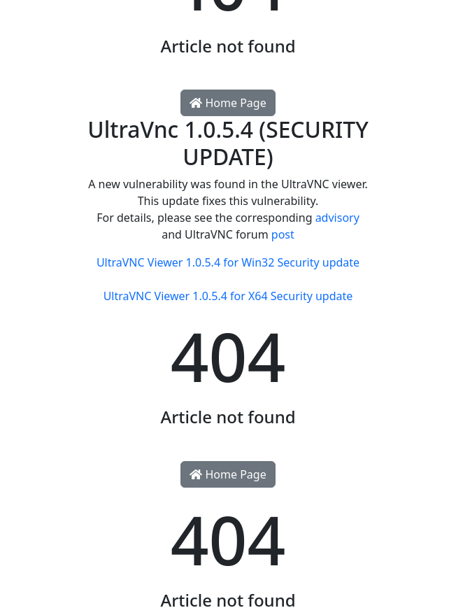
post (282, 234)
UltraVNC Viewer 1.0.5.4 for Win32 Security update (228, 262)
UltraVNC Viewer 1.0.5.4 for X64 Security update (228, 296)
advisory (337, 217)
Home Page (228, 103)
